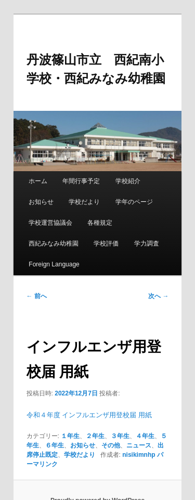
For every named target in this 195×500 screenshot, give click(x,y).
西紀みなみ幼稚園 (54, 243)
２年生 (95, 436)
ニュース (138, 445)
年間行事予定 (81, 181)
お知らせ (41, 202)
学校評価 (106, 243)
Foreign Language (54, 264)
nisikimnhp (138, 454)
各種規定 (99, 222)
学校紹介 (127, 181)
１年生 (70, 436)
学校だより (84, 202)
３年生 (120, 436)
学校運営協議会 (50, 222)
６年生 (54, 445)
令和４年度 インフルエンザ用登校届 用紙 (89, 415)
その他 (110, 445)
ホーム (38, 181)
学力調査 (146, 243)
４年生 (145, 436)
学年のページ (134, 202)
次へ (158, 296)
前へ (37, 296)
